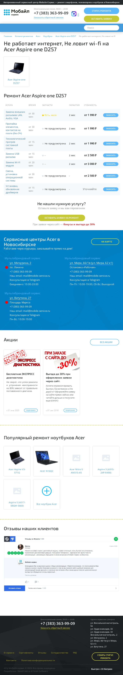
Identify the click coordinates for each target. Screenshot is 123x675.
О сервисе (9, 652)
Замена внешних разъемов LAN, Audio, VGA (15, 115)
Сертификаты (26, 652)
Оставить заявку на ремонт (62, 217)
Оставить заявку (101, 18)
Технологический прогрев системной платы (15, 143)
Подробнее (31, 410)
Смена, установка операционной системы (14, 175)
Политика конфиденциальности (38, 660)
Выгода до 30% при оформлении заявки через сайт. (59, 377)
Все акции (103, 342)
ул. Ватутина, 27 (20, 298)
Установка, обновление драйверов (12, 189)
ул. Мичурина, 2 (20, 263)
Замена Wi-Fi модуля (13, 164)
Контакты (11, 660)
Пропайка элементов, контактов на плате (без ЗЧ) (14, 128)
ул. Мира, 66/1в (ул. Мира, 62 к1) (91, 263)
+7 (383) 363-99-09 (51, 12)
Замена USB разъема (12, 155)
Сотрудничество (59, 652)
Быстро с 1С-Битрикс (101, 669)
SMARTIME (22, 671)
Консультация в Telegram (25, 279)
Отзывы (42, 652)
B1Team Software (39, 671)
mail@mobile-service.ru (36, 275)
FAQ (75, 652)
